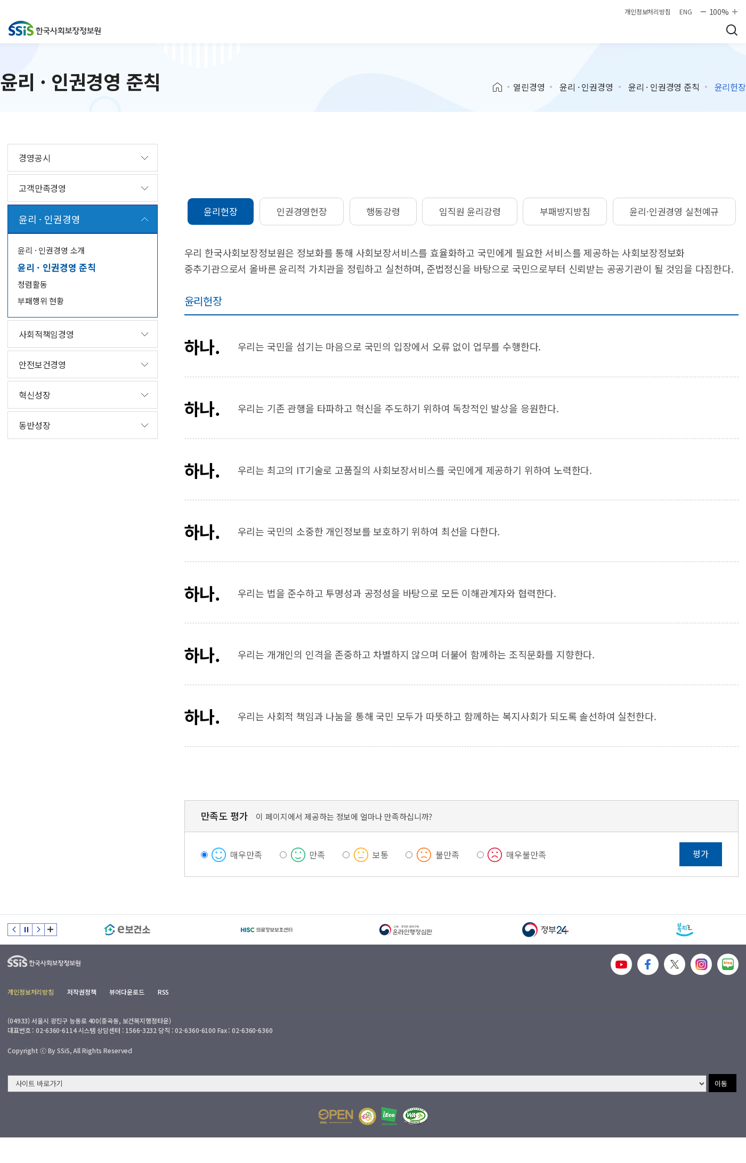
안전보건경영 (42, 364)
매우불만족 (526, 854)
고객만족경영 (42, 188)
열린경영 (529, 87)
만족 (317, 854)
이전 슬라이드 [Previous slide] (13, 929)
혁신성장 (34, 394)
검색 (731, 30)
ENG (685, 12)
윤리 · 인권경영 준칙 (664, 87)
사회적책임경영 (46, 334)
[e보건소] (127, 929)
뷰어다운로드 (126, 991)
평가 (701, 853)
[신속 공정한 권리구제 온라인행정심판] (406, 929)
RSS (163, 991)
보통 (380, 854)
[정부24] (545, 929)
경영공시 (34, 157)
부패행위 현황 (41, 300)
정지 (26, 929)
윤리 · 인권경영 (586, 87)
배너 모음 (50, 929)
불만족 (447, 854)
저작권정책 (81, 991)
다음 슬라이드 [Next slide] (38, 929)
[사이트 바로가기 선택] (357, 1083)
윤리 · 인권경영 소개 (51, 250)
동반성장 (34, 425)
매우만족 (246, 854)
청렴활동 (32, 284)
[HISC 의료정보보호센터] (267, 929)
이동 (721, 1083)
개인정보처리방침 (648, 12)
